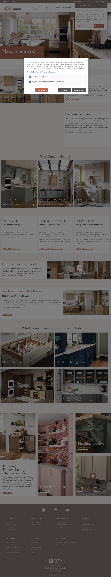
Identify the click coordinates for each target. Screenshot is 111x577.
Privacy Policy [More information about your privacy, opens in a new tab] (80, 68)
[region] (56, 76)
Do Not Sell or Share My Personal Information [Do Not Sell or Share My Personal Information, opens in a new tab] (41, 72)
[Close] (86, 60)
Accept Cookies (79, 90)
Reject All (64, 90)
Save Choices (42, 90)
